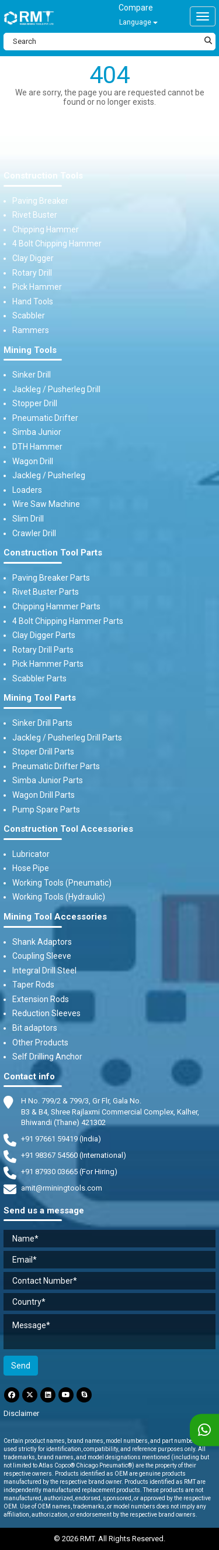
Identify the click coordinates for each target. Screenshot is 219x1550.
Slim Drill (28, 518)
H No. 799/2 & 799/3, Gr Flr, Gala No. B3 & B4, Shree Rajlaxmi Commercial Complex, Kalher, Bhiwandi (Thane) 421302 (110, 1111)
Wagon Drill (32, 461)
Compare (136, 7)
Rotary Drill (32, 272)
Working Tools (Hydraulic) (58, 896)
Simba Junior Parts (47, 780)
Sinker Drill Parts (42, 723)
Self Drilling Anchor (47, 1056)
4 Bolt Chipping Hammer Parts (67, 621)
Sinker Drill (31, 374)
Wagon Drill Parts (43, 795)
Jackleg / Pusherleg (48, 475)
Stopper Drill (34, 403)
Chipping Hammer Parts (56, 606)
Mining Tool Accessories (55, 917)
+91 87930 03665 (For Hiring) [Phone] (69, 1171)
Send (20, 1365)
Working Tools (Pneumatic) (62, 882)
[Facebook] (11, 1394)
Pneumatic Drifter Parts (56, 766)
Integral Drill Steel (44, 970)
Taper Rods (33, 984)
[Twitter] (29, 1394)
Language (138, 22)
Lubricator (31, 854)
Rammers (30, 330)
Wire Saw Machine (46, 504)
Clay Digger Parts (43, 635)
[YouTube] (66, 1394)
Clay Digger (33, 258)
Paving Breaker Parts (51, 577)
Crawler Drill (34, 533)
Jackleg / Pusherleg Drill (56, 389)
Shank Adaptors (42, 942)
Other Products (40, 1042)
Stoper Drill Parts (43, 751)
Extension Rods (40, 999)
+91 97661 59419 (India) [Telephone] (61, 1138)
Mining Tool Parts (40, 698)
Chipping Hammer (45, 229)
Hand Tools (32, 301)
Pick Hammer (37, 287)
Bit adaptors (34, 1028)
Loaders (27, 490)
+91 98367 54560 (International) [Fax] (73, 1155)
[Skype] (84, 1394)
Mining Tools (30, 350)
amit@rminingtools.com (61, 1188)
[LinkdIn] (47, 1394)
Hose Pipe (30, 868)
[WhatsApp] (204, 1430)
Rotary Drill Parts (43, 649)
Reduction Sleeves (46, 1013)
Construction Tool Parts (53, 553)
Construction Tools (43, 176)
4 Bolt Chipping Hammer (57, 243)
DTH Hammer (37, 446)
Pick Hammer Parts (48, 663)
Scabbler (28, 315)
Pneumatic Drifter (45, 418)
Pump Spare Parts (46, 809)
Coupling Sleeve (41, 956)
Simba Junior (36, 432)
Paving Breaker (40, 200)
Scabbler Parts (39, 678)
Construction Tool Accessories (68, 829)
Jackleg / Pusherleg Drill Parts (67, 737)
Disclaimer (21, 1413)
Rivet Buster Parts (45, 591)
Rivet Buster (34, 215)
